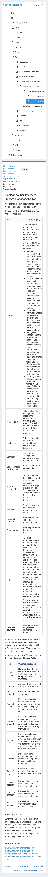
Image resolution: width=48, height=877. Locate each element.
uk (39, 5)
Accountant (17, 52)
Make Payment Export (25, 77)
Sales (15, 28)
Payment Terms (23, 130)
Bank (19, 121)
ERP (10, 18)
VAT (14, 145)
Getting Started (19, 23)
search (24, 170)
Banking (16, 57)
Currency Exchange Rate (26, 111)
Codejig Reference (12, 4)
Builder (12, 13)
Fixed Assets (18, 140)
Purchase (16, 33)
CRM (15, 42)
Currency (20, 116)
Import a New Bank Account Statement (22, 854)
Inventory (16, 37)
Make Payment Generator (27, 72)
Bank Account (22, 125)
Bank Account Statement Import (29, 81)
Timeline (16, 135)
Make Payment (22, 67)
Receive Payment (23, 62)
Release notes (14, 155)
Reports (16, 47)
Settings (16, 150)
